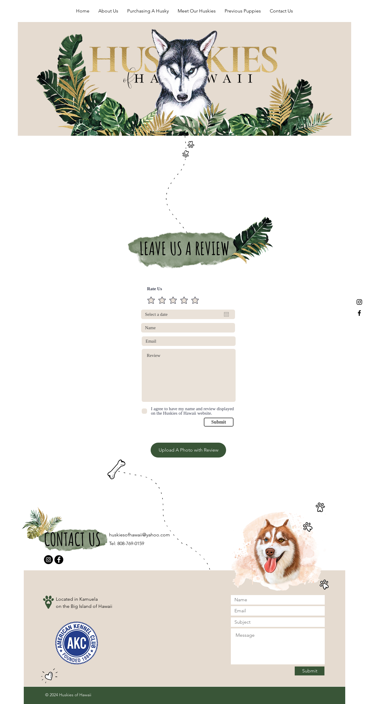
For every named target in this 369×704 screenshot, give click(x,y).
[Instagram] (48, 559)
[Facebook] (58, 559)
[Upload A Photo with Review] (188, 450)
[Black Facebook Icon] (359, 313)
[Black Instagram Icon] (359, 302)
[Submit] (219, 422)
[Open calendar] (226, 314)
